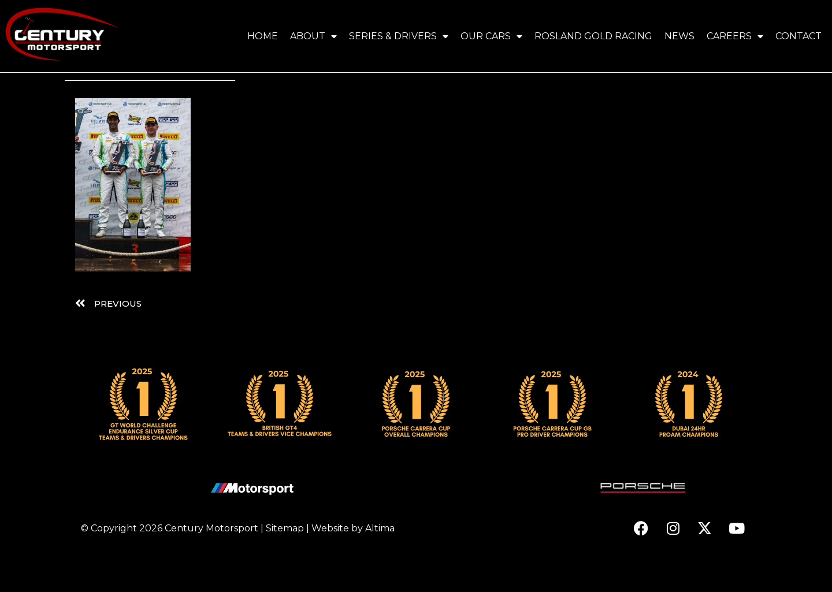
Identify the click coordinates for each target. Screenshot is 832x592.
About (313, 36)
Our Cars (491, 36)
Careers (735, 36)
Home (262, 36)
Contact (798, 36)
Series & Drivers (398, 36)
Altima (380, 565)
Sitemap (285, 565)
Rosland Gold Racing (593, 36)
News (679, 36)
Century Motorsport (211, 565)
